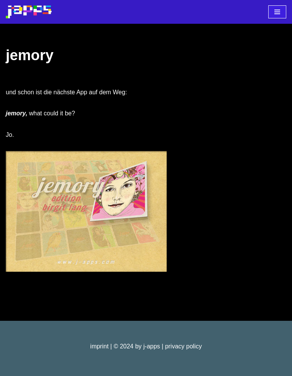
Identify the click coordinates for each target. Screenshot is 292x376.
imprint (99, 346)
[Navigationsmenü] (277, 11)
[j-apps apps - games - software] (29, 11)
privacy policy (183, 346)
